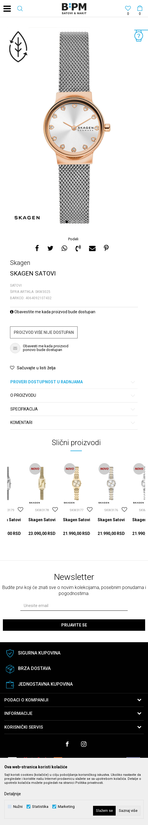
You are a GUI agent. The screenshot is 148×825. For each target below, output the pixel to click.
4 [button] (83, 221)
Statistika (40, 806)
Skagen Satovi (42, 519)
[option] (74, 127)
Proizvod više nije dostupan (44, 332)
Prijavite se (74, 625)
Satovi (16, 285)
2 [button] (72, 221)
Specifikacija (73, 409)
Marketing (66, 806)
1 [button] (67, 221)
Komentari (73, 423)
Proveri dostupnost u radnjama (73, 382)
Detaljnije (12, 794)
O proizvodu (73, 395)
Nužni (18, 806)
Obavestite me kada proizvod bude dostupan (52, 312)
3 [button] (77, 221)
